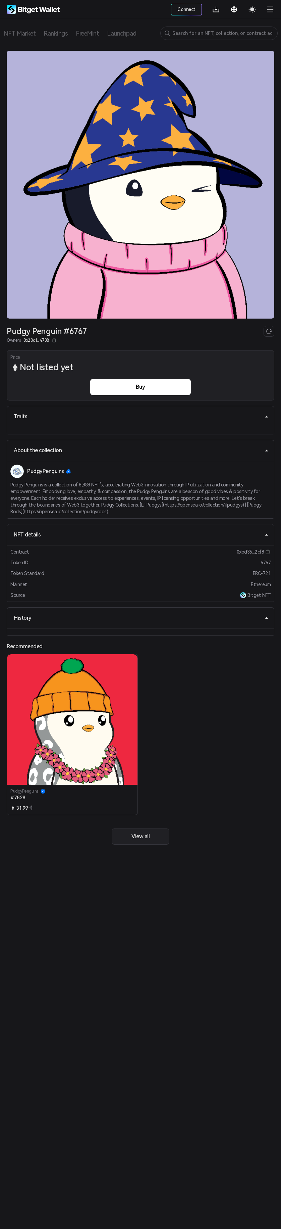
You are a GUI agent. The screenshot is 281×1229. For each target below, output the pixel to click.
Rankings (56, 33)
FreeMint (87, 33)
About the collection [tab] (141, 450)
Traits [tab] (141, 416)
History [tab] (141, 618)
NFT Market (19, 33)
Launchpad (121, 33)
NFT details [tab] (141, 534)
